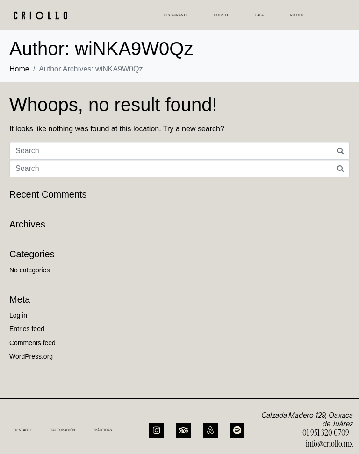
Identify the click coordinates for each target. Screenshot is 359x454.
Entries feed (26, 329)
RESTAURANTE (175, 15)
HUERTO (221, 15)
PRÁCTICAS (102, 430)
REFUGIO (297, 15)
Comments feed (32, 343)
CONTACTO (23, 430)
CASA (259, 15)
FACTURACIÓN (63, 430)
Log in (18, 315)
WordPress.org (31, 356)
